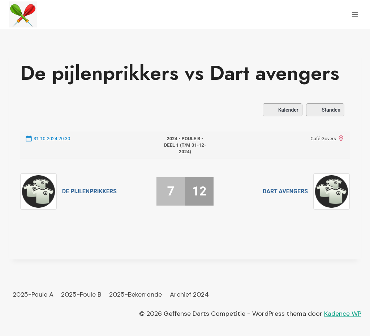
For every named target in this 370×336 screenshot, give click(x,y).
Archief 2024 (189, 294)
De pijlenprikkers (89, 191)
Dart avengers (285, 191)
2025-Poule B (81, 294)
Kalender (282, 109)
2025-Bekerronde (135, 294)
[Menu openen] (354, 14)
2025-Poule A (33, 294)
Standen (325, 109)
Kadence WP (342, 313)
